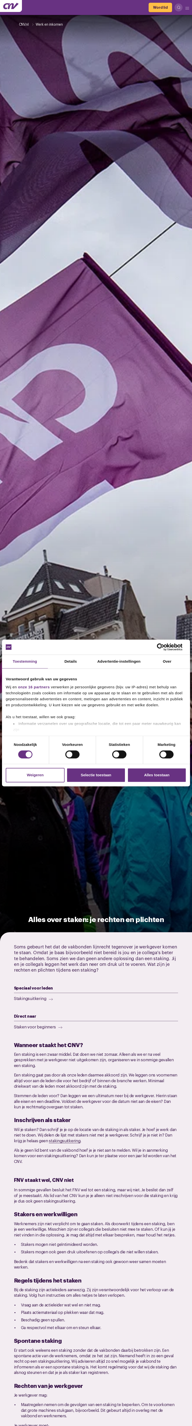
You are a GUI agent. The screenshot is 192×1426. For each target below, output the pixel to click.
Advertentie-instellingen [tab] (118, 661)
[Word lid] (160, 7)
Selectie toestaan (96, 775)
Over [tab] (167, 661)
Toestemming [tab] (25, 661)
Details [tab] (70, 661)
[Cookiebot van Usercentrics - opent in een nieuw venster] (164, 647)
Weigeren (35, 775)
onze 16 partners (34, 687)
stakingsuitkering (64, 1140)
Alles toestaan (157, 775)
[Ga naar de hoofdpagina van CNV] (11, 6)
